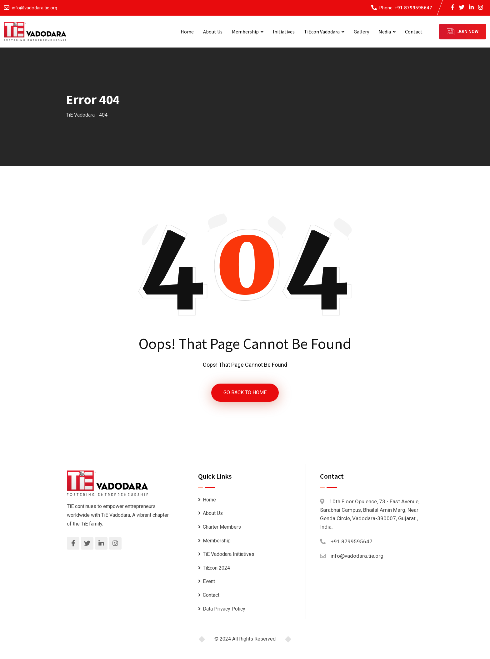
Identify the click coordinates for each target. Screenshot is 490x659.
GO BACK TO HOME (245, 392)
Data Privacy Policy (224, 609)
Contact (413, 31)
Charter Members (222, 527)
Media (384, 31)
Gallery (361, 31)
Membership (245, 31)
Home (187, 31)
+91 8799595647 (413, 8)
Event (209, 582)
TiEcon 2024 (216, 568)
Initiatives (284, 31)
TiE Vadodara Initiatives (228, 554)
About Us (212, 31)
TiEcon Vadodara (322, 31)
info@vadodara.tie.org (34, 8)
